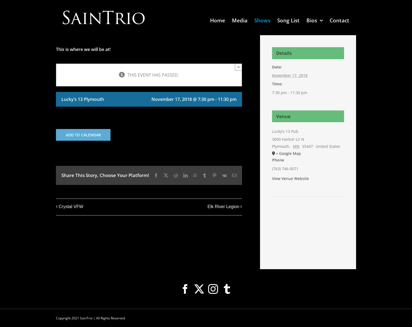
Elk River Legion (224, 206)
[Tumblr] (227, 289)
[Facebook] (185, 289)
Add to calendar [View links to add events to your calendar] (83, 135)
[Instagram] (213, 289)
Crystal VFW (71, 206)
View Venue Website (290, 178)
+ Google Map (288, 153)
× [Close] (238, 67)
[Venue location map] (308, 213)
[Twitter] (199, 289)
